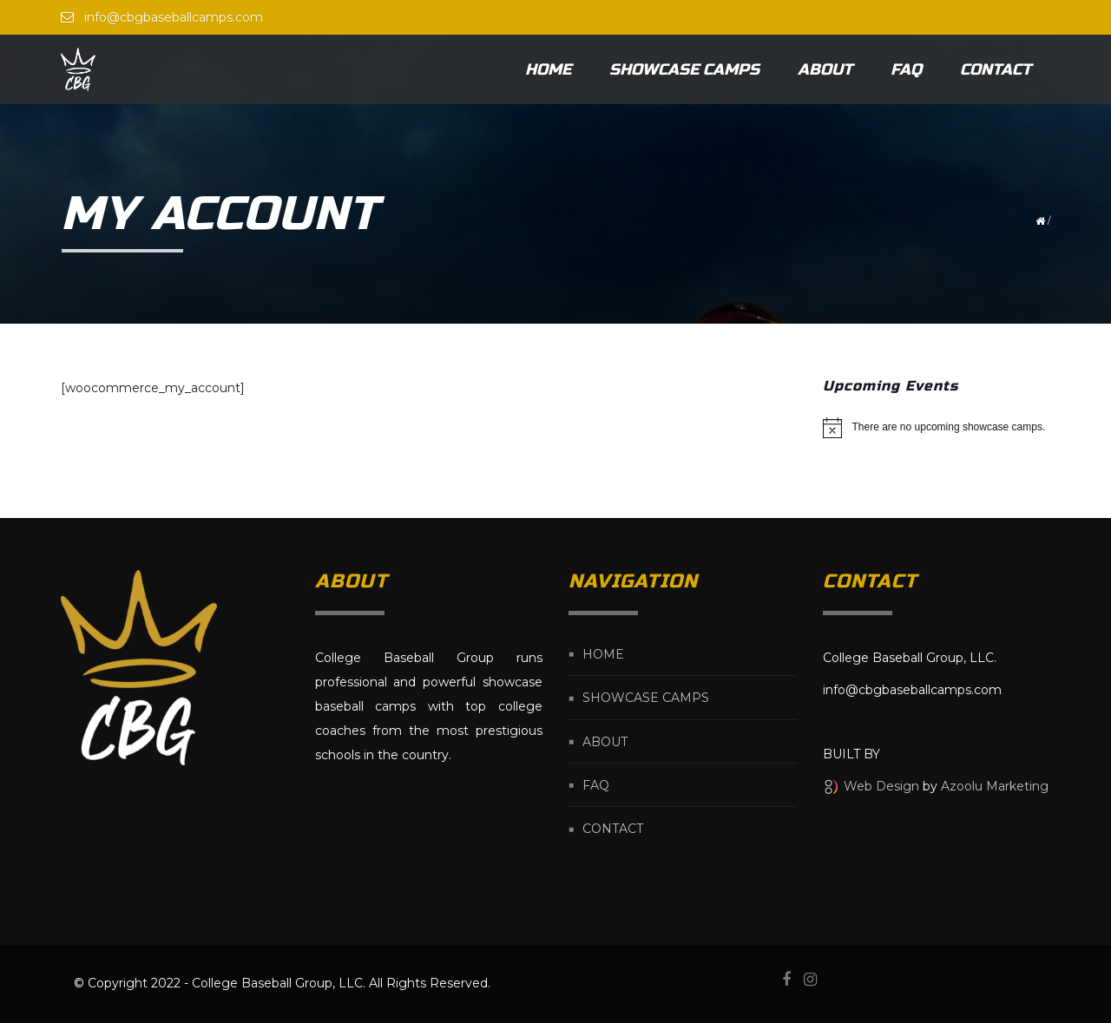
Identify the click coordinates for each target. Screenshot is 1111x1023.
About (825, 69)
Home (548, 69)
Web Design (881, 786)
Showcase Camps (684, 69)
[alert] (937, 427)
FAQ (906, 69)
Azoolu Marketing (995, 786)
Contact (995, 69)
